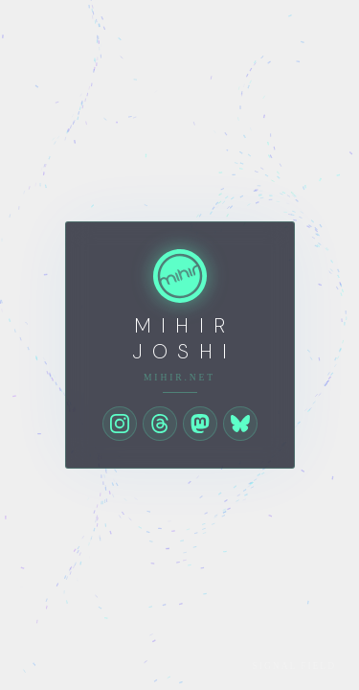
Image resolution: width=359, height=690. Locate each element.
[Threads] (160, 423)
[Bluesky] (240, 423)
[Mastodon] (200, 423)
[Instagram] (119, 423)
